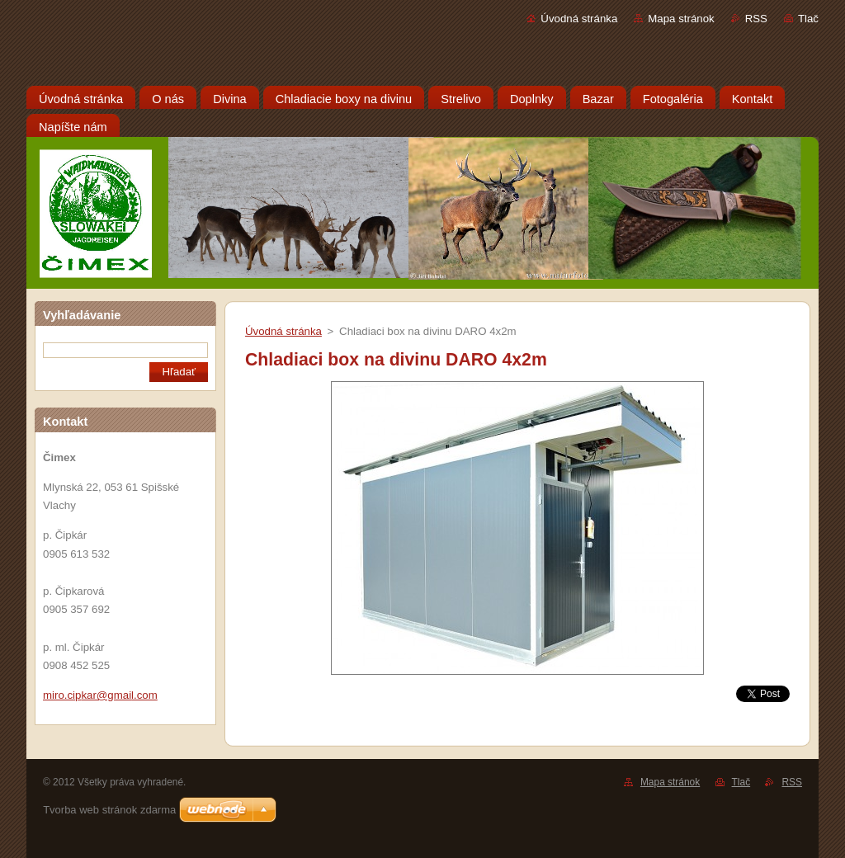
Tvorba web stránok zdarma (109, 810)
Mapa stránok (681, 18)
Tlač (808, 18)
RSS (756, 18)
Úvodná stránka (579, 18)
